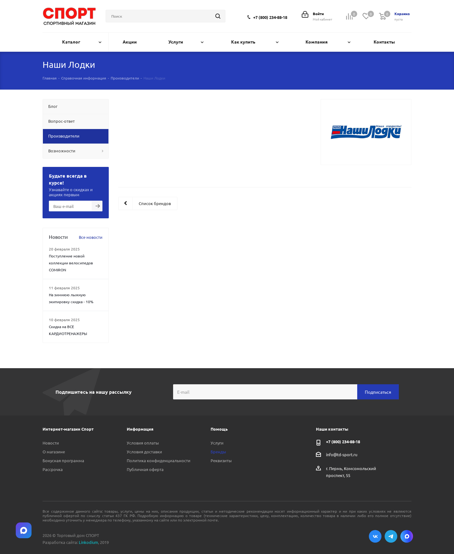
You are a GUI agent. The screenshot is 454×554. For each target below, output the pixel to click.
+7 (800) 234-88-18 (270, 17)
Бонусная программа (63, 460)
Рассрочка (53, 469)
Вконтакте (375, 536)
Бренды (218, 451)
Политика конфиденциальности (158, 460)
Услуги (217, 442)
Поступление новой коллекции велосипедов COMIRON (71, 262)
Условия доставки (144, 451)
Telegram (391, 536)
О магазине (54, 451)
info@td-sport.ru (341, 454)
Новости (51, 442)
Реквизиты (221, 460)
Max (406, 536)
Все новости (90, 237)
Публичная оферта (145, 469)
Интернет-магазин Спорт (68, 429)
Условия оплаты (143, 442)
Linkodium (88, 542)
